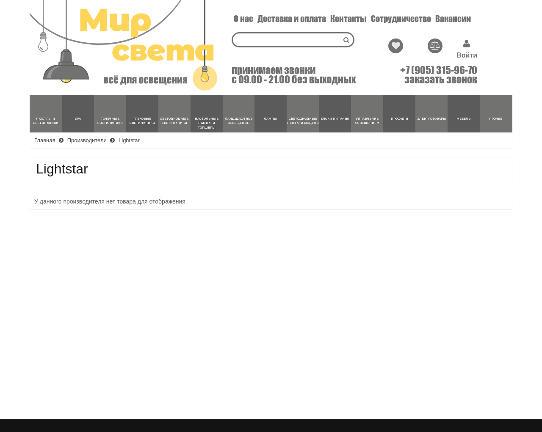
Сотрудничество (401, 19)
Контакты (348, 19)
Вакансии (453, 19)
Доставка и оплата (291, 19)
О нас (243, 19)
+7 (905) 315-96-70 (438, 70)
